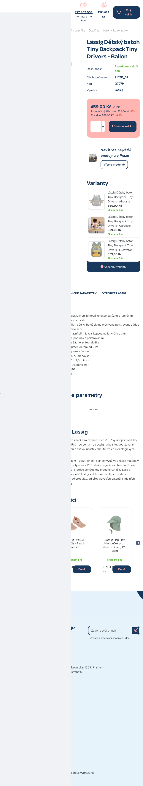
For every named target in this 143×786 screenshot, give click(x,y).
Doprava (8, 740)
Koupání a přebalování (21, 93)
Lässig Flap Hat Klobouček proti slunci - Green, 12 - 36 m (114, 545)
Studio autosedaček (26, 163)
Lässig (119, 90)
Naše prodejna (23, 151)
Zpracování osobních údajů (52, 745)
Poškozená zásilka (14, 756)
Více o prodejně (114, 164)
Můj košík (128, 12)
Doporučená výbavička (49, 734)
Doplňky (94, 30)
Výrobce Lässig (114, 293)
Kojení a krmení (23, 81)
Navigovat (56, 20)
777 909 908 (84, 12)
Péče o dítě (20, 116)
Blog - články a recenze (50, 740)
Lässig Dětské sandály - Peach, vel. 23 (75, 543)
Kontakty (8, 723)
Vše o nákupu (11, 751)
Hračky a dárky (23, 61)
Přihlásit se (103, 14)
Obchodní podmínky (16, 734)
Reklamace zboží (14, 762)
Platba (7, 745)
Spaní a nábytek (24, 126)
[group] (75, 543)
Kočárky (18, 71)
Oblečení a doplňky (26, 106)
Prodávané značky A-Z (49, 723)
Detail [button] (81, 569)
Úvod (52, 30)
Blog (16, 139)
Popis (53, 293)
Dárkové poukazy (46, 729)
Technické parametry (80, 293)
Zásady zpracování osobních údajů (110, 638)
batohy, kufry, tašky (115, 30)
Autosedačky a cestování (23, 49)
